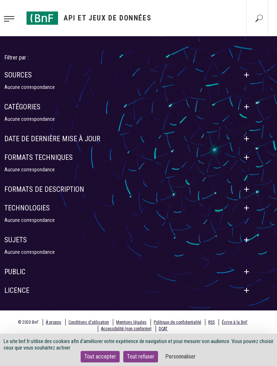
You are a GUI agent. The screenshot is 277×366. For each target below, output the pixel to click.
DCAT (163, 328)
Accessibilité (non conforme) (126, 328)
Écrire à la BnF (235, 322)
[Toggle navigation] (11, 18)
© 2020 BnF (28, 322)
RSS (211, 322)
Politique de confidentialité (177, 322)
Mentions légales (131, 322)
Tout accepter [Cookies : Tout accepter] (100, 356)
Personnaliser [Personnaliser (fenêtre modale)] (180, 356)
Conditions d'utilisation (88, 322)
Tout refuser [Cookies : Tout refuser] (140, 356)
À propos (53, 322)
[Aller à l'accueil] (89, 18)
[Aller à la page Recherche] (259, 18)
